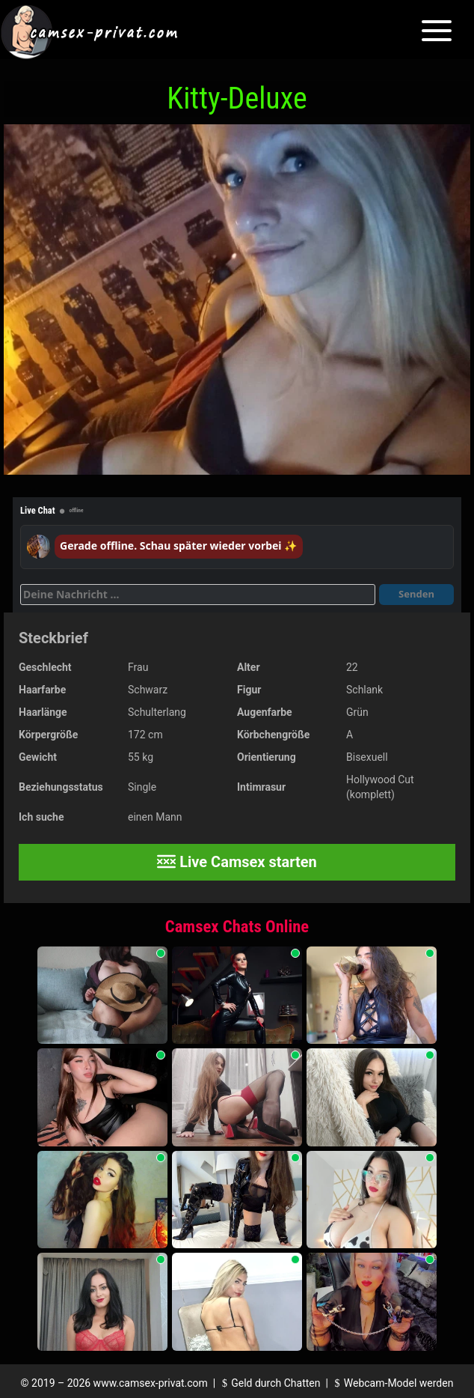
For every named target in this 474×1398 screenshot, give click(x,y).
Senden (416, 594)
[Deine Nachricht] (197, 594)
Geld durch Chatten (269, 1383)
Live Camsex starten (237, 862)
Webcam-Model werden (391, 1383)
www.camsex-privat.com (150, 1383)
